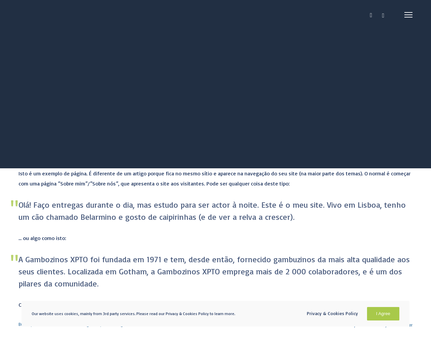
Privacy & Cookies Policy (332, 313)
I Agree (383, 313)
